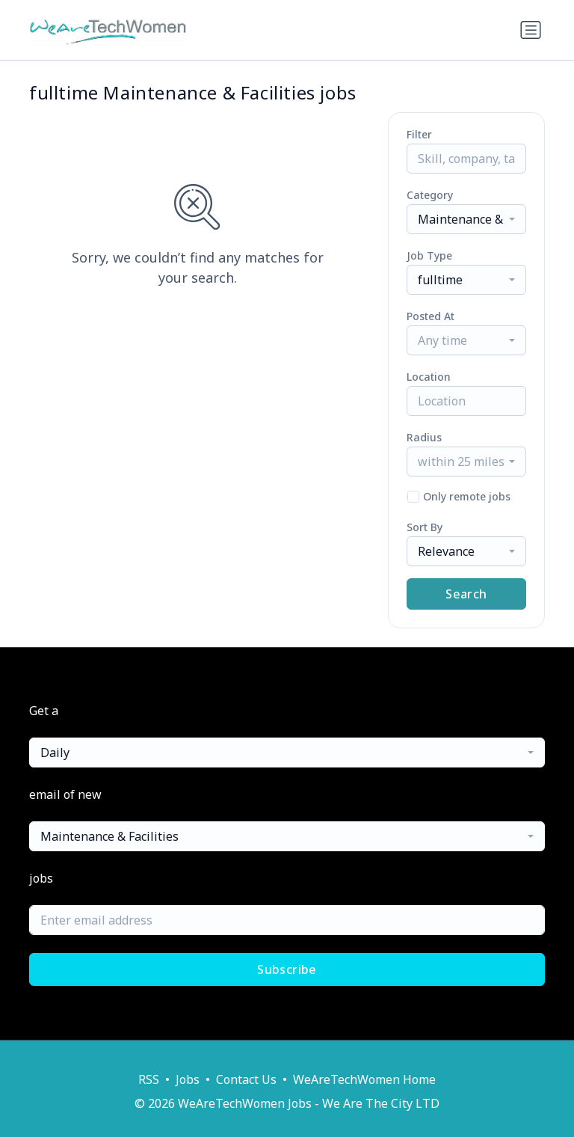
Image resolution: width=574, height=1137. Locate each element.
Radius (424, 437)
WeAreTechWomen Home (364, 1079)
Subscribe (287, 969)
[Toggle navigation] (530, 30)
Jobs (188, 1079)
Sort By (424, 527)
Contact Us (246, 1079)
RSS (148, 1079)
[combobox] (466, 219)
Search (466, 594)
